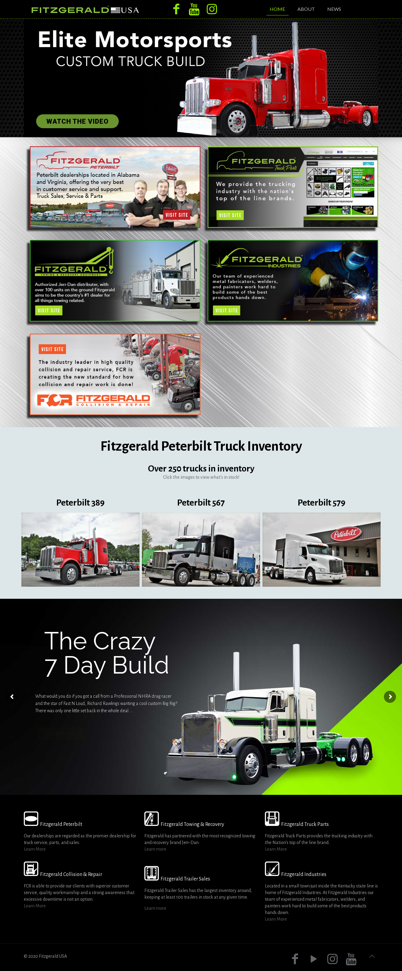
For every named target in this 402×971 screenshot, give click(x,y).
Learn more (155, 849)
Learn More (35, 849)
